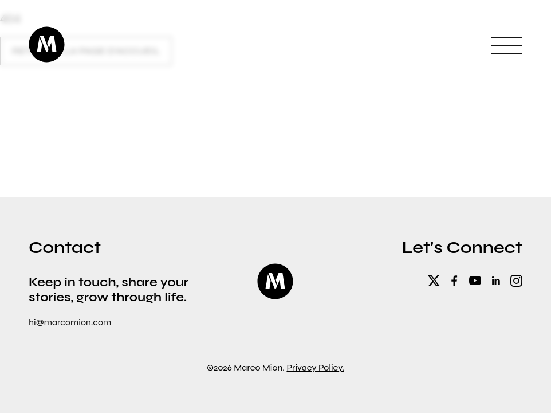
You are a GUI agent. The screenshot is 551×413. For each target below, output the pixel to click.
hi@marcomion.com (70, 322)
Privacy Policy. (315, 367)
